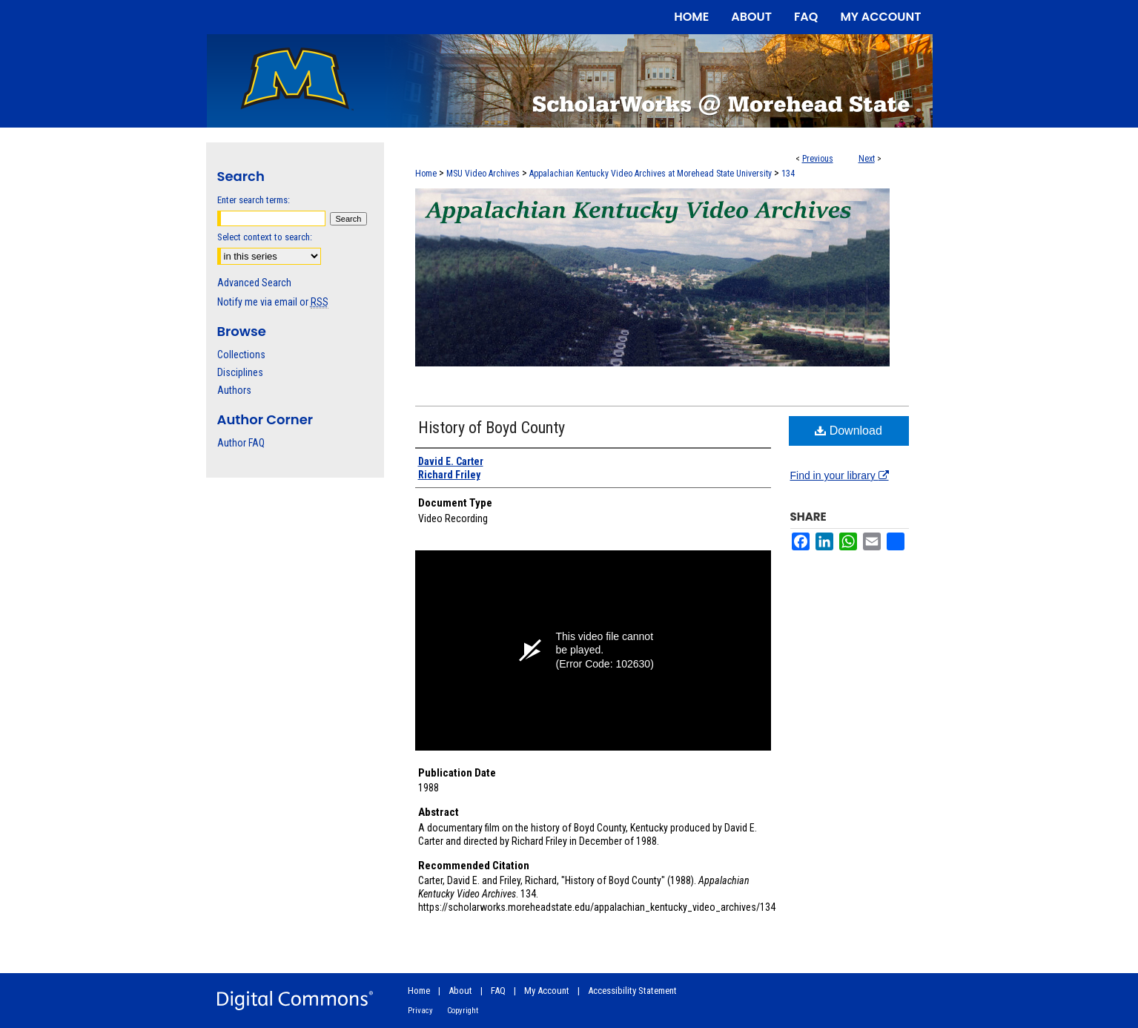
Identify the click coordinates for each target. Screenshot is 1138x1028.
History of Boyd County (491, 427)
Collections (241, 354)
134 (788, 173)
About (460, 990)
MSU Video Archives (483, 173)
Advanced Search (254, 283)
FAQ (498, 990)
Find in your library (839, 475)
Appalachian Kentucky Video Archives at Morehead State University (650, 173)
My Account (546, 990)
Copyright (462, 1010)
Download (848, 430)
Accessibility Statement (632, 990)
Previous (817, 159)
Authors (234, 390)
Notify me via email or (272, 302)
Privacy (420, 1010)
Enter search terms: (253, 199)
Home (426, 173)
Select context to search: (264, 237)
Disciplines (240, 372)
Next (867, 159)
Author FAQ (241, 443)
